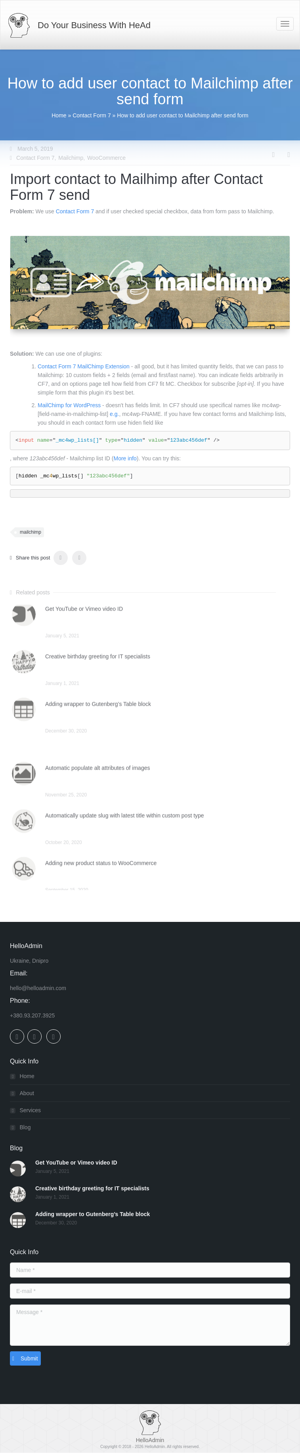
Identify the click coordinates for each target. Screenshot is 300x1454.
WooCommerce (106, 158)
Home (59, 115)
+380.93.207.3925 (32, 1016)
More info (124, 458)
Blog (25, 1128)
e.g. (114, 414)
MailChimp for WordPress (69, 405)
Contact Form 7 (92, 115)
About (26, 1094)
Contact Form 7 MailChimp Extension (84, 366)
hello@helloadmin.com (38, 989)
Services (30, 1111)
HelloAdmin (155, 1448)
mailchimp (30, 532)
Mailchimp (70, 158)
